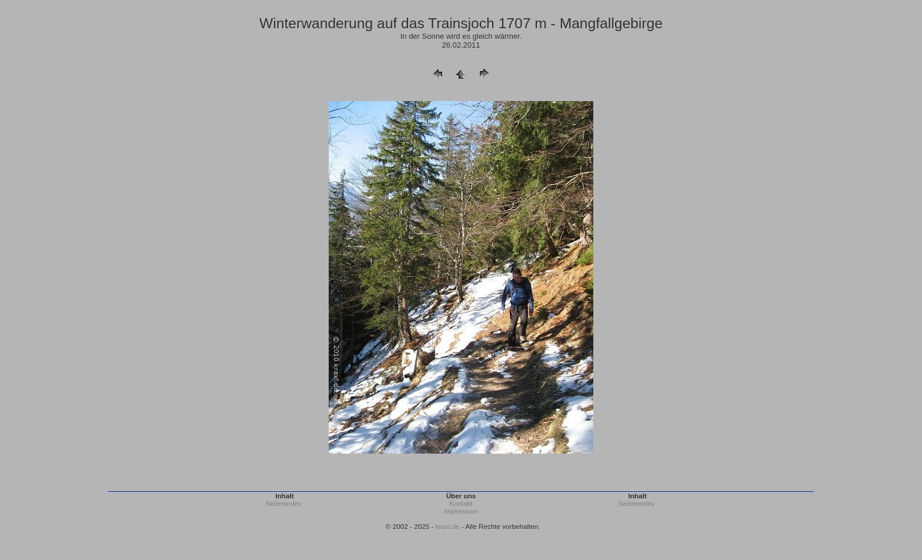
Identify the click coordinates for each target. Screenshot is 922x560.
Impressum (461, 511)
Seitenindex (284, 503)
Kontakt (461, 503)
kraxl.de (448, 526)
